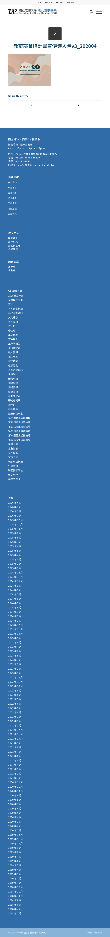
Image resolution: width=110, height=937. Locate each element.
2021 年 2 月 (14, 773)
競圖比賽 (13, 409)
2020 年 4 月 (14, 817)
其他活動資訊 (15, 313)
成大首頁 (48, 2)
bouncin (98, 932)
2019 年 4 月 (14, 869)
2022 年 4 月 (14, 712)
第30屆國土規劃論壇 (19, 439)
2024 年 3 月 (14, 611)
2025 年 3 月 (14, 559)
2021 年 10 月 (15, 738)
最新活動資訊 (15, 369)
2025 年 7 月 (14, 542)
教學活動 (13, 365)
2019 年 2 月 (14, 878)
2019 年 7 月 (14, 856)
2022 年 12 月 (15, 677)
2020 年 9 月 (14, 795)
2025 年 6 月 (14, 546)
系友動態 (13, 448)
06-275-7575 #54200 (28, 157)
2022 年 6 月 (14, 703)
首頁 (39, 2)
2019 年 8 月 (14, 852)
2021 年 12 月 (15, 729)
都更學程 (13, 474)
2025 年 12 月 (15, 520)
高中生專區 (14, 479)
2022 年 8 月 (14, 694)
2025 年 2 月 (14, 563)
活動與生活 (14, 245)
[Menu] (97, 11)
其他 (10, 304)
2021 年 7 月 (14, 751)
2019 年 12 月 (15, 834)
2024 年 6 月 (14, 598)
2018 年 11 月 (15, 891)
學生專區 (12, 187)
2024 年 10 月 (15, 581)
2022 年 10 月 (15, 686)
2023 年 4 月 (14, 660)
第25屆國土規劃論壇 (19, 418)
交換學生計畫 (15, 300)
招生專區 (12, 198)
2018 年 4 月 (14, 909)
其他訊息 (13, 317)
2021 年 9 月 (14, 743)
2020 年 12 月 (15, 782)
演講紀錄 (13, 383)
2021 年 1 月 (14, 778)
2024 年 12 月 (15, 572)
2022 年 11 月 (15, 681)
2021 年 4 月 (14, 764)
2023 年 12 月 (15, 625)
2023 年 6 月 (14, 651)
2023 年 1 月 (14, 673)
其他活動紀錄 (15, 308)
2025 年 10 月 (15, 528)
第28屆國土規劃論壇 (19, 431)
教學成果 (13, 361)
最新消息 (12, 213)
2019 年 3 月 (14, 874)
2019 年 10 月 (15, 843)
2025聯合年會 (15, 295)
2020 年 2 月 (14, 826)
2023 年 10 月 (15, 633)
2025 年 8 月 (14, 537)
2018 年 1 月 (14, 913)
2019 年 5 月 (14, 865)
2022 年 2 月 (14, 721)
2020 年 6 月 (14, 808)
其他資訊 (13, 321)
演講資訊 (13, 387)
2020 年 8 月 (14, 799)
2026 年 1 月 (14, 515)
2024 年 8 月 (14, 590)
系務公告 (13, 444)
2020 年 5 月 (14, 812)
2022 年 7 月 (14, 699)
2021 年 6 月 (14, 756)
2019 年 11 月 (15, 839)
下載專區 (12, 203)
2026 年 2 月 (14, 511)
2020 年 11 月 (15, 786)
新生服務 (13, 241)
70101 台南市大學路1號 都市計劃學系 (36, 153)
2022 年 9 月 (14, 690)
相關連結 (12, 208)
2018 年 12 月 (15, 887)
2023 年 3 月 (14, 664)
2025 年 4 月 (14, 555)
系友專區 (13, 452)
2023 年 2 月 (14, 668)
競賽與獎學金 (15, 413)
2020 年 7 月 (14, 804)
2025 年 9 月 (14, 533)
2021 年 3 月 (14, 769)
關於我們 (12, 182)
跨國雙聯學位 (15, 470)
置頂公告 (13, 457)
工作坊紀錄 (14, 348)
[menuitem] (39, 2)
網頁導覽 (70, 2)
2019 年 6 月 (14, 861)
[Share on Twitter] (78, 105)
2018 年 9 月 (14, 900)
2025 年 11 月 (15, 524)
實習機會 (13, 339)
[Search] (90, 11)
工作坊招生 (14, 343)
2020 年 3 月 (14, 821)
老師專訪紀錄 (15, 461)
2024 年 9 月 (14, 585)
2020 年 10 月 (15, 791)
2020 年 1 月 (14, 830)
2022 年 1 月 (14, 725)
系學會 (12, 266)
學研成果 (12, 192)
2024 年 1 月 (14, 620)
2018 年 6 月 (14, 904)
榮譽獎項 (13, 378)
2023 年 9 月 (14, 638)
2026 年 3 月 (14, 507)
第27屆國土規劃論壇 (19, 426)
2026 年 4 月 (14, 502)
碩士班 (12, 404)
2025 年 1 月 (14, 568)
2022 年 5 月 (14, 708)
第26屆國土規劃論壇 (19, 422)
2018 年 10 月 (15, 896)
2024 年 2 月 (14, 616)
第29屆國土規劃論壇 (19, 435)
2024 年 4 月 (14, 607)
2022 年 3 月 (14, 716)
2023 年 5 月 (14, 655)
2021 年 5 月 (14, 760)
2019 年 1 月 (14, 882)
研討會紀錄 (14, 396)
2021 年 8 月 (14, 747)
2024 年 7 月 (14, 594)
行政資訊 (13, 466)
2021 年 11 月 (15, 734)
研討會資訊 (14, 400)
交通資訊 (13, 249)
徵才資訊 (13, 352)
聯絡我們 (59, 2)
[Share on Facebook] (31, 105)
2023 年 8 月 (14, 642)
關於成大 (13, 238)
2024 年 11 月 (15, 576)
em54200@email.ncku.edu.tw (36, 165)
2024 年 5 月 (14, 603)
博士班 (12, 326)
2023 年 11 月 (15, 629)
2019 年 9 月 (14, 847)
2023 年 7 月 (14, 646)
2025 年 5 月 (14, 550)
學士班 (12, 330)
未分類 (12, 374)
